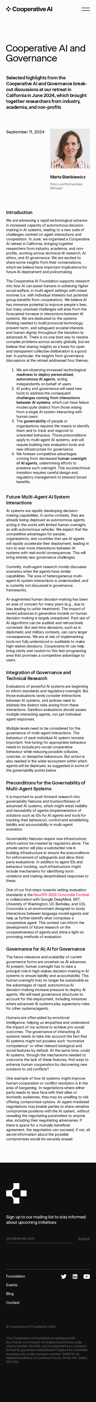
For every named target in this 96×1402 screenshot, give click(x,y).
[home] (29, 9)
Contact (12, 1302)
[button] (83, 9)
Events (11, 1285)
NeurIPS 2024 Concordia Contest (61, 895)
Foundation (15, 1276)
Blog (10, 1293)
